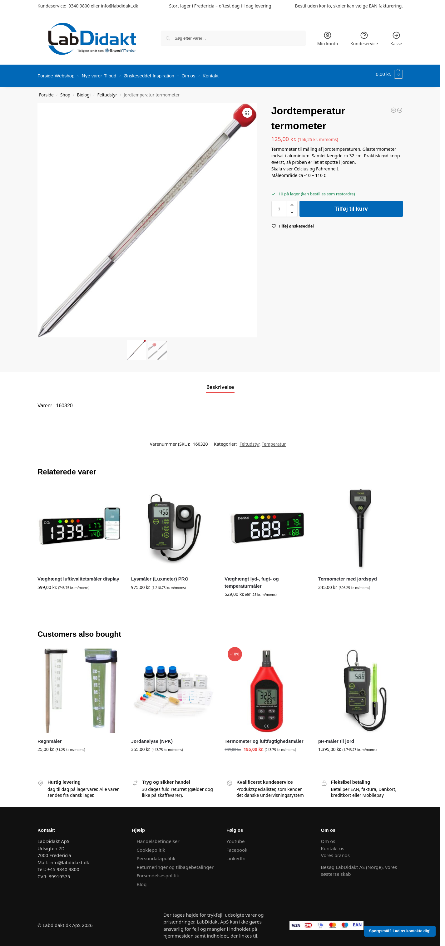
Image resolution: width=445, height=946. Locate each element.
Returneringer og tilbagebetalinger (175, 863)
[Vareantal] (279, 206)
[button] (389, 74)
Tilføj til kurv (351, 206)
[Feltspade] (400, 107)
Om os (328, 838)
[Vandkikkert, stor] (393, 107)
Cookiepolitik (151, 846)
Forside (46, 92)
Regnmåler (49, 737)
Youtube (236, 838)
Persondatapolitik (156, 855)
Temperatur (274, 441)
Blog (142, 881)
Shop (65, 92)
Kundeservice (364, 39)
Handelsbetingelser (158, 838)
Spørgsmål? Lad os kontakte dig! (400, 931)
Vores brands (335, 852)
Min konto (327, 39)
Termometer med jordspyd (347, 575)
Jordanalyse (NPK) (152, 737)
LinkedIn (235, 855)
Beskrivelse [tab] (220, 383)
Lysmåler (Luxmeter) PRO (160, 575)
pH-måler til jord (336, 737)
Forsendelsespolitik (158, 872)
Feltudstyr (107, 92)
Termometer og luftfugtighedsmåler (264, 737)
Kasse (396, 39)
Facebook (236, 846)
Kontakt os (332, 845)
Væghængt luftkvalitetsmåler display (78, 575)
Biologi (84, 92)
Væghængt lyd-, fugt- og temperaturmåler (252, 579)
